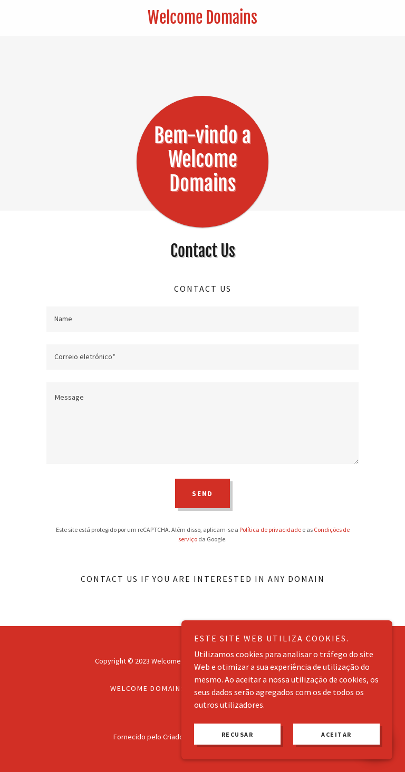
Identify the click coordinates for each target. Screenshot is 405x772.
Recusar (237, 734)
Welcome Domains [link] (148, 688)
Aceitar (336, 734)
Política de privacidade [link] (270, 529)
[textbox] (202, 319)
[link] (202, 20)
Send (202, 493)
